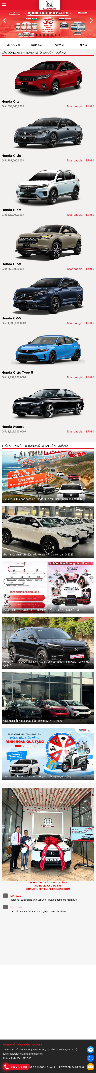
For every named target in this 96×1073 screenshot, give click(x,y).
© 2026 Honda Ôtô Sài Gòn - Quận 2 (33, 1067)
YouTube (5, 907)
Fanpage (15, 895)
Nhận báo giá (74, 106)
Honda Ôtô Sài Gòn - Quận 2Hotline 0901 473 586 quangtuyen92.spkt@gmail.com (48, 885)
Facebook (5, 895)
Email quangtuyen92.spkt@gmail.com (23, 1053)
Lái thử (90, 106)
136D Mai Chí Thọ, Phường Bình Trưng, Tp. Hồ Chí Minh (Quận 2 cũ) (40, 1049)
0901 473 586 (19, 1066)
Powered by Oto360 (71, 1067)
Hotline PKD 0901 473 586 (17, 1058)
